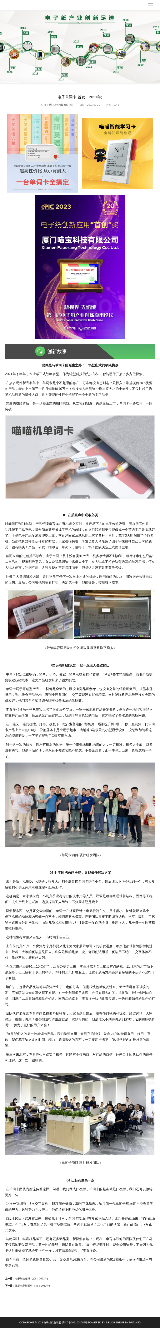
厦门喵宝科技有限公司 (61, 104)
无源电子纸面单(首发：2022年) (32, 1285)
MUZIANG (135, 1322)
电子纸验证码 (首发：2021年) (31, 1278)
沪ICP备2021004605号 (75, 1322)
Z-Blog (110, 1322)
